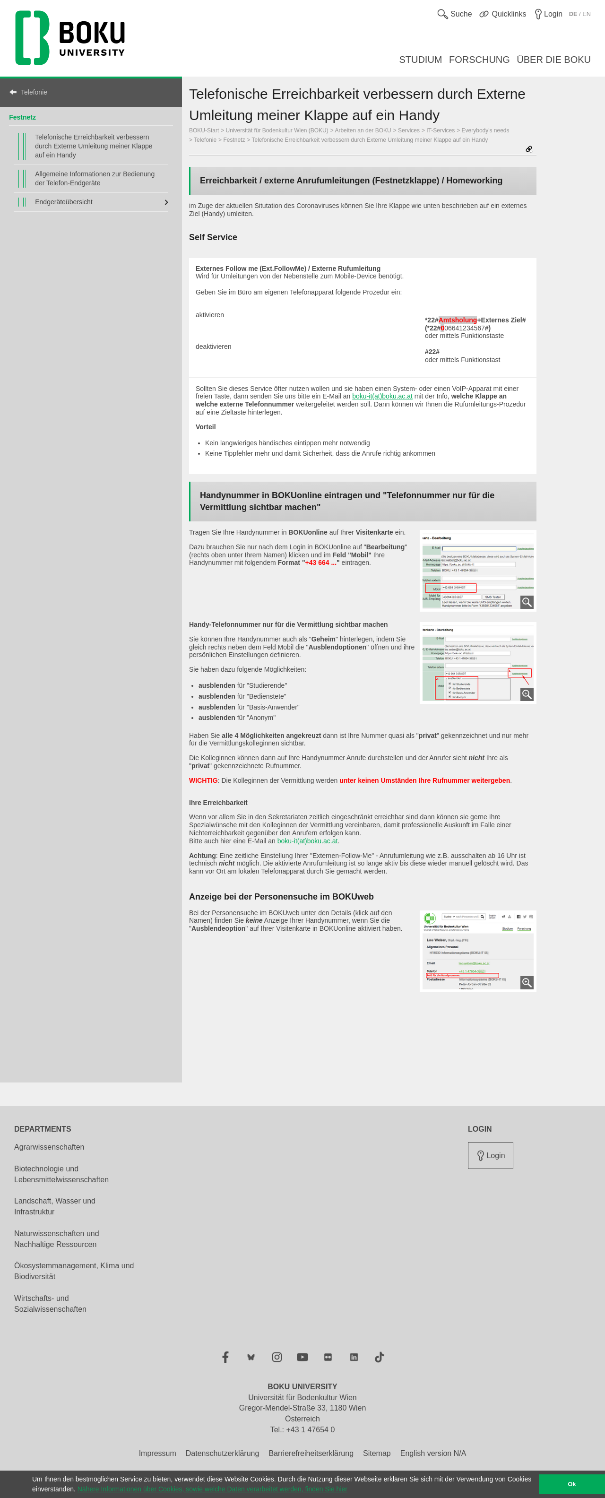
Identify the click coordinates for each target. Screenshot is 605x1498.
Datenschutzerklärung (222, 1453)
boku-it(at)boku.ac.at (382, 396)
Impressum (157, 1453)
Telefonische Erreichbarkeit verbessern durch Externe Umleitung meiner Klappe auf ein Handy (93, 146)
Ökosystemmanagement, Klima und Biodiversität (74, 1271)
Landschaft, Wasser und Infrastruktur (54, 1206)
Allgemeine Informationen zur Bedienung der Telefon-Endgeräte (95, 178)
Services (409, 130)
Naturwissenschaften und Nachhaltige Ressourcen (56, 1239)
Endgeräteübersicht (63, 202)
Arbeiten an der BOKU (363, 130)
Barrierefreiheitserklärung (311, 1453)
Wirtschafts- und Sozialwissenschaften (50, 1303)
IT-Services (440, 130)
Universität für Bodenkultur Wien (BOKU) (277, 130)
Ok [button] (572, 1484)
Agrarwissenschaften (49, 1147)
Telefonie (34, 92)
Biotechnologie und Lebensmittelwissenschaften (61, 1174)
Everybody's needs (486, 130)
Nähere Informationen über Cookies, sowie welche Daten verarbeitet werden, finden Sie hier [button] (212, 1489)
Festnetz (22, 117)
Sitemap (377, 1453)
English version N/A (433, 1453)
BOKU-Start (204, 130)
